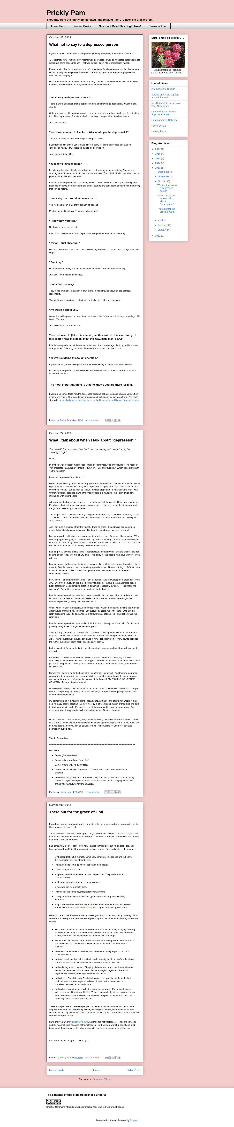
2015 (158, 158)
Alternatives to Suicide (163, 89)
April (160, 220)
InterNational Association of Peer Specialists (166, 104)
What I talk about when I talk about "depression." (92, 440)
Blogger (134, 1120)
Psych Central (159, 125)
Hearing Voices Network (164, 120)
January (162, 229)
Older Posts (133, 1070)
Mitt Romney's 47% (78, 1022)
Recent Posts (82, 26)
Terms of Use (157, 26)
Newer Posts (56, 1070)
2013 (158, 167)
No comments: (93, 420)
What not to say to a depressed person (83, 44)
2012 (158, 235)
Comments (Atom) (102, 1079)
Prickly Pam (66, 12)
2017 (158, 149)
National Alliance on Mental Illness (75, 400)
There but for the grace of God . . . (79, 812)
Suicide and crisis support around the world (165, 96)
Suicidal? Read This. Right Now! (120, 26)
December (164, 171)
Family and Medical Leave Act (82, 907)
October (162, 181)
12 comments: (93, 792)
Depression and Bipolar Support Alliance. (119, 400)
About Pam (58, 26)
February (163, 225)
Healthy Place (159, 131)
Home (95, 1070)
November (164, 176)
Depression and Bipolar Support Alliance (164, 113)
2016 (158, 153)
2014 (158, 163)
